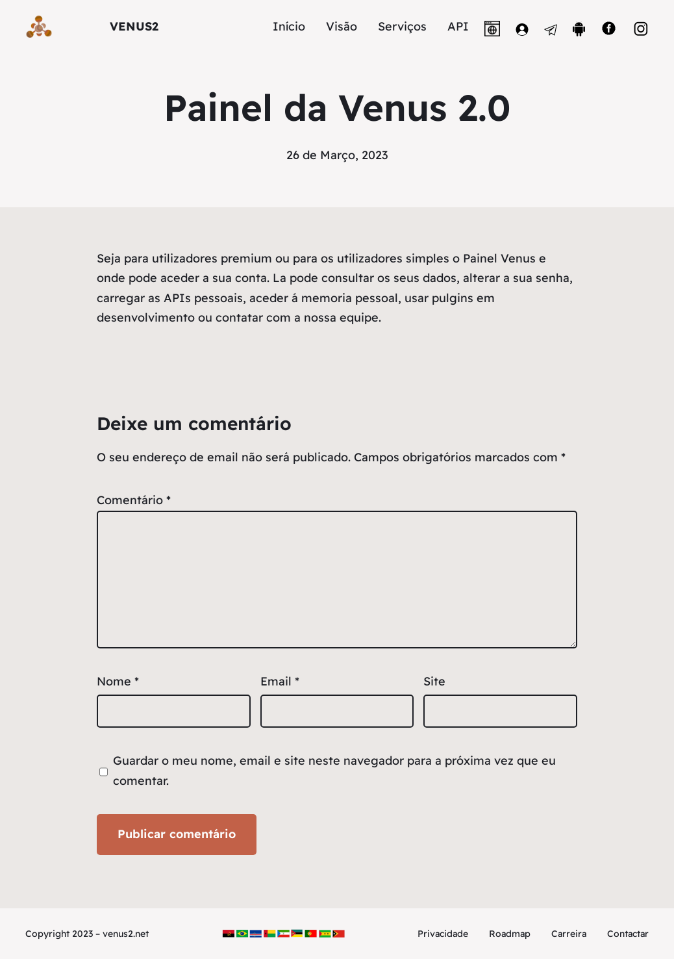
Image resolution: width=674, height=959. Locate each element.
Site (434, 681)
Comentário (134, 499)
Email (279, 681)
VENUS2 (134, 26)
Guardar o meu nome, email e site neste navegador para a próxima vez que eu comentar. (334, 770)
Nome (118, 681)
